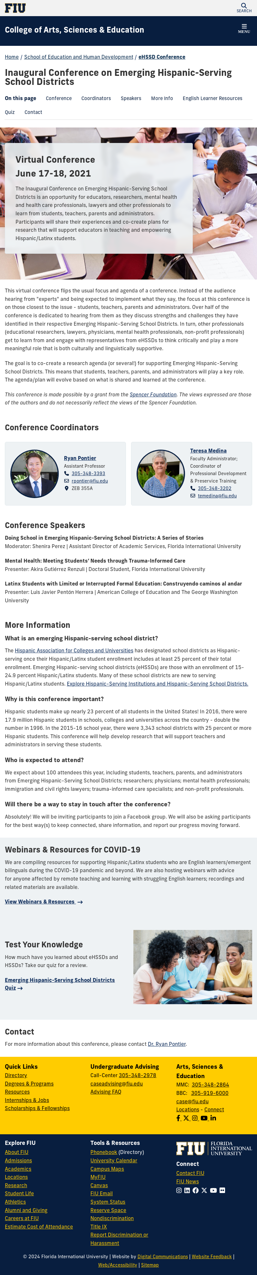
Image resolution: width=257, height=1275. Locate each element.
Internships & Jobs (27, 1100)
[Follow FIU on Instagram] (180, 1191)
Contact (31, 113)
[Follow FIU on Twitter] (205, 1191)
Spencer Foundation (153, 395)
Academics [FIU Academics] (18, 1169)
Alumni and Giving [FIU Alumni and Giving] (26, 1210)
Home (12, 57)
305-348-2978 (137, 1075)
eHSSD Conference (162, 57)
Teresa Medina (208, 451)
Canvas (99, 1185)
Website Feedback (212, 1257)
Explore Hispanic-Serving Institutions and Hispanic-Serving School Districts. (157, 684)
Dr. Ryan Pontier (167, 1044)
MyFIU (98, 1177)
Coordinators (94, 100)
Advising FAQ (105, 1092)
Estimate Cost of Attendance (39, 1227)
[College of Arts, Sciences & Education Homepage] (74, 31)
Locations (187, 1110)
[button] (244, 8)
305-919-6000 (210, 1093)
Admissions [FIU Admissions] (18, 1161)
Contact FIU (190, 1173)
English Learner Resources (210, 100)
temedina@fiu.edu (217, 496)
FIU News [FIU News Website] (187, 1182)
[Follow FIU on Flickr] (224, 1191)
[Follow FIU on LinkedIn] (188, 1191)
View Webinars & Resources (40, 902)
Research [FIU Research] (16, 1185)
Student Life (19, 1194)
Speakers (128, 100)
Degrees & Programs (29, 1084)
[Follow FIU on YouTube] (215, 1191)
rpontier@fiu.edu (90, 481)
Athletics (15, 1202)
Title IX (98, 1227)
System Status (107, 1202)
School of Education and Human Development (78, 57)
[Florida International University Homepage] (66, 8)
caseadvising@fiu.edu (116, 1084)
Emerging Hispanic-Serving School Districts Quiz (60, 984)
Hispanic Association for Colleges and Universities (74, 651)
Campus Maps (107, 1169)
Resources (17, 1092)
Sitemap (150, 1265)
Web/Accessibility (117, 1265)
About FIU (16, 1152)
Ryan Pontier (80, 458)
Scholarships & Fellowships (37, 1108)
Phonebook (103, 1152)
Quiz (7, 113)
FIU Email (101, 1194)
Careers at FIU (22, 1218)
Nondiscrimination (112, 1218)
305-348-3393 (88, 474)
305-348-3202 (214, 488)
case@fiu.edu (192, 1102)
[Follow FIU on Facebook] (196, 1191)
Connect (214, 1110)
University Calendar (113, 1161)
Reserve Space (108, 1210)
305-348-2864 (210, 1085)
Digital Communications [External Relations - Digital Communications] (163, 1257)
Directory (16, 1075)
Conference (56, 100)
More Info (159, 100)
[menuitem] (59, 99)
